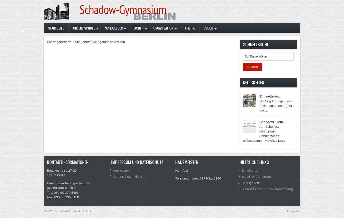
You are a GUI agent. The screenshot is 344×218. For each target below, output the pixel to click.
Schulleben (114, 28)
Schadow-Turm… (273, 122)
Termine (189, 28)
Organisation (163, 28)
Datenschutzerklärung (129, 176)
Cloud (208, 28)
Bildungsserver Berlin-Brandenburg (267, 189)
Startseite (56, 28)
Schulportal (250, 170)
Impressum (121, 170)
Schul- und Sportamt (257, 176)
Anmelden (293, 211)
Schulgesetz (251, 183)
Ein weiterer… (270, 96)
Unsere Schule (84, 28)
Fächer (138, 28)
